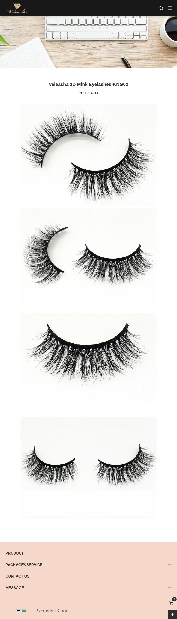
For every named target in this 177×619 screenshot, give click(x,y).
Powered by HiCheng (51, 610)
